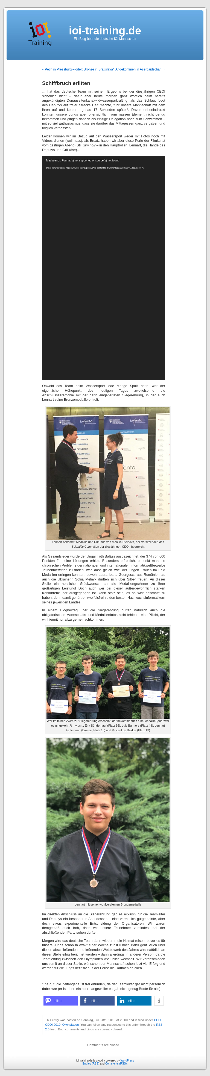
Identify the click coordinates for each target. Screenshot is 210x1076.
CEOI (158, 1020)
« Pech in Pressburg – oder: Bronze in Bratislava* (78, 69)
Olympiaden (70, 1024)
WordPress (127, 1060)
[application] (103, 268)
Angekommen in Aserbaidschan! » (140, 69)
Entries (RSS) (91, 1063)
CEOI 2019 (52, 1024)
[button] (60, 1001)
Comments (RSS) (116, 1063)
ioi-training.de (105, 31)
